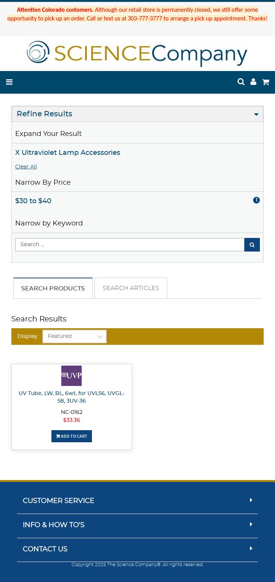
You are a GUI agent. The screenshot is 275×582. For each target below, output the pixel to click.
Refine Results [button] (44, 114)
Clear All (26, 167)
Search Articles (131, 288)
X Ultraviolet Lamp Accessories (67, 153)
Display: (28, 336)
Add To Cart (71, 436)
